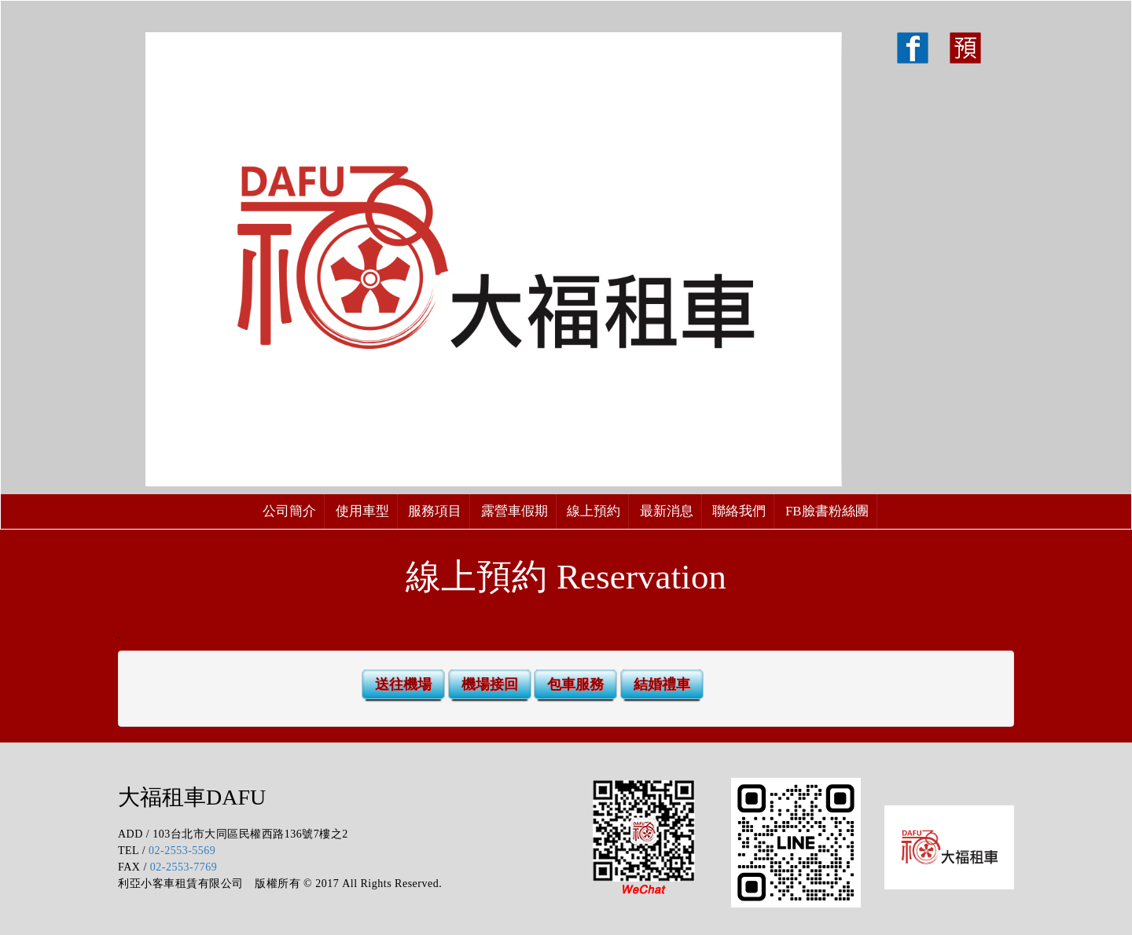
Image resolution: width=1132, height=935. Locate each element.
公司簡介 (289, 511)
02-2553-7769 (183, 867)
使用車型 (362, 511)
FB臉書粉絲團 (827, 511)
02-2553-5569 (182, 850)
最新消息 (666, 511)
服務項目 (434, 511)
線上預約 (593, 511)
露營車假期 (514, 511)
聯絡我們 (739, 511)
